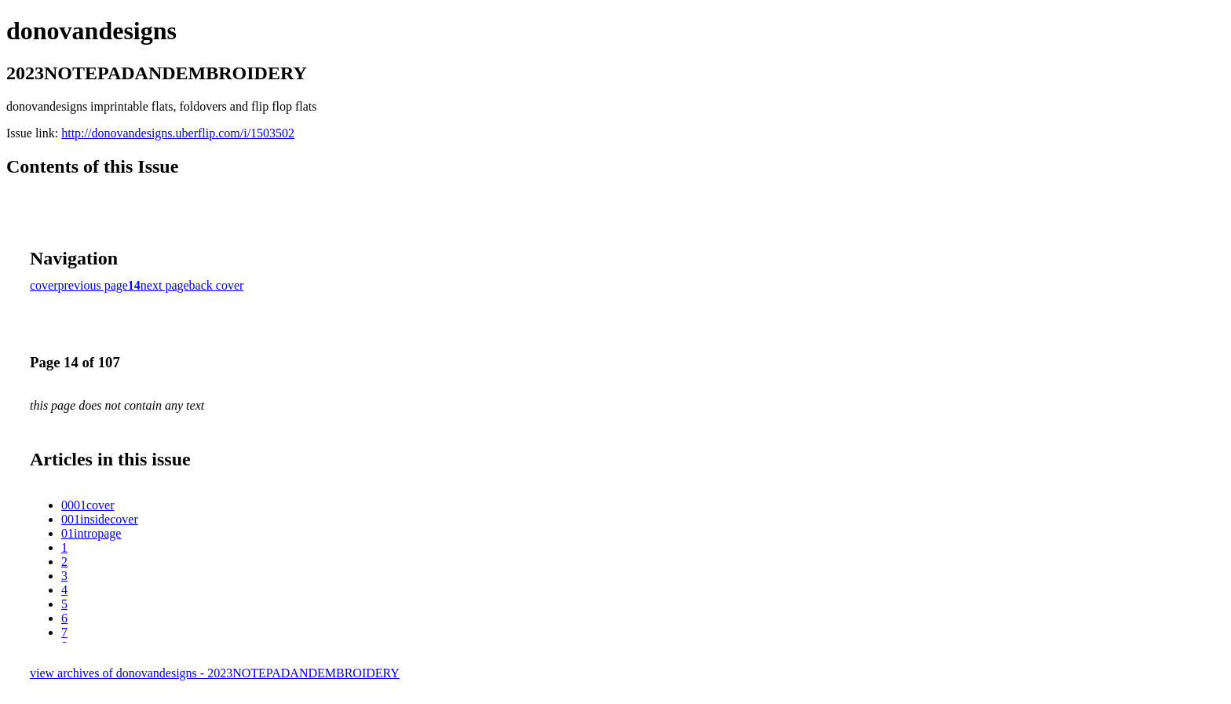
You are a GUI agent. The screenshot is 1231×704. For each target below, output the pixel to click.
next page (165, 285)
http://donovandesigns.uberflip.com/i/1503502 (177, 133)
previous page (93, 285)
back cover (216, 285)
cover (44, 285)
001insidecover (99, 519)
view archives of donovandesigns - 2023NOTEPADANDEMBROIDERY (215, 673)
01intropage (91, 533)
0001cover (88, 505)
